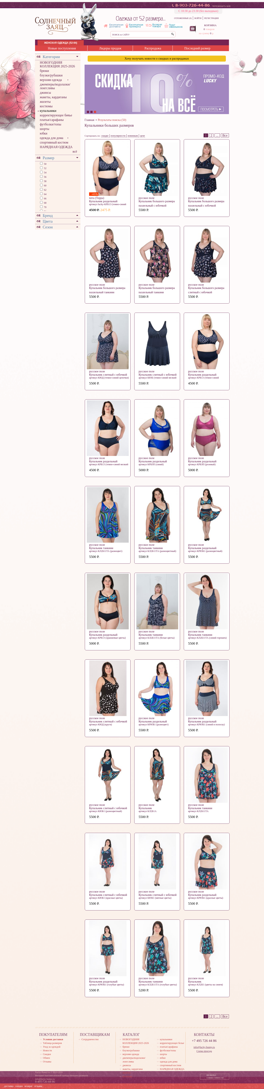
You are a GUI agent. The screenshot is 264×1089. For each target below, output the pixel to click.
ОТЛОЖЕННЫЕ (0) (183, 18)
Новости (47, 1050)
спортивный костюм (54, 142)
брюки (44, 70)
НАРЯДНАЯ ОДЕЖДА (56, 147)
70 (44, 207)
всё (75, 151)
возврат (28, 1086)
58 (44, 181)
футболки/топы (50, 124)
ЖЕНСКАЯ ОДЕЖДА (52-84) (60, 42)
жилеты (45, 101)
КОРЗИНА (210, 25)
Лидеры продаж (110, 48)
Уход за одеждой (51, 1046)
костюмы (46, 106)
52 (44, 168)
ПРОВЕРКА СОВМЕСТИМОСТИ (215, 1076)
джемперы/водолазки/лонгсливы (55, 86)
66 (44, 198)
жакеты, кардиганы (53, 97)
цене (142, 135)
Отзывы (47, 1061)
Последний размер (197, 48)
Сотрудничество (90, 1039)
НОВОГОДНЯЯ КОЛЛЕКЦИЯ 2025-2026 (57, 64)
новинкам (133, 135)
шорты (44, 129)
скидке (104, 135)
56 (44, 176)
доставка (8, 1086)
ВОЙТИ (197, 18)
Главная (89, 120)
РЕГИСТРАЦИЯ (211, 18)
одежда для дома (51, 138)
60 (44, 185)
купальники (48, 110)
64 (44, 194)
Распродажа (153, 48)
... (217, 135)
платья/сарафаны (52, 120)
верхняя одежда (51, 80)
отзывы (38, 1086)
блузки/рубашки (51, 75)
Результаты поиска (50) (112, 120)
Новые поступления (62, 48)
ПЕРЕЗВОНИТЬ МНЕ (221, 6)
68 (44, 202)
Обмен (46, 1057)
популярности (118, 135)
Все (224, 135)
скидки (19, 1086)
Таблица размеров (52, 1043)
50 (44, 163)
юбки (43, 133)
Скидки (47, 1054)
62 (44, 189)
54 (44, 172)
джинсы (45, 92)
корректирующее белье (56, 115)
